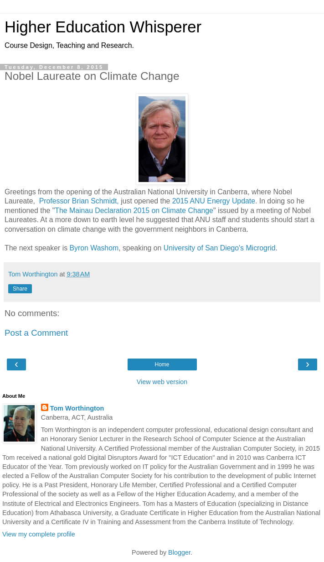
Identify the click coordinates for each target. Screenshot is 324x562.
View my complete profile (38, 534)
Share (20, 289)
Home (161, 364)
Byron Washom (94, 248)
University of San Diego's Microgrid (220, 248)
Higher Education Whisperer (103, 27)
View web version (162, 381)
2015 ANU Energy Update (213, 201)
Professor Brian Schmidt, (79, 201)
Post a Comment (36, 333)
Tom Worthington (77, 408)
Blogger (179, 552)
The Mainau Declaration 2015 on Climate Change (134, 210)
